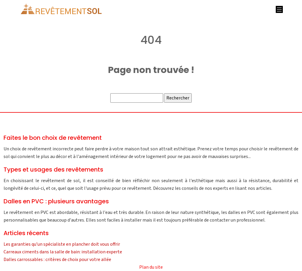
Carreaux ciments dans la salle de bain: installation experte (63, 252)
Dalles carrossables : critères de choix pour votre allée (57, 259)
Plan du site (151, 267)
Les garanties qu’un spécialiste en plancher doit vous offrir (62, 244)
